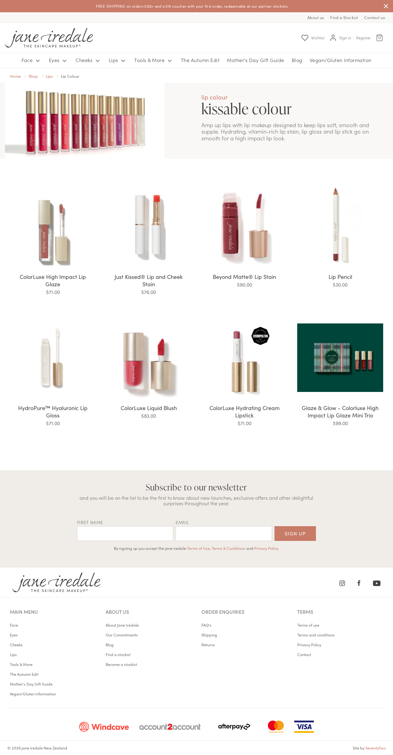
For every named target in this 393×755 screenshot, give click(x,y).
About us (315, 17)
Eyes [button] (58, 60)
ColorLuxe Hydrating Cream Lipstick (244, 411)
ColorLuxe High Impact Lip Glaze (53, 280)
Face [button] (31, 60)
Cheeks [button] (88, 60)
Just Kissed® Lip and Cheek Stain (149, 280)
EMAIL (182, 522)
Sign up (295, 533)
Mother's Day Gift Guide (255, 60)
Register (363, 38)
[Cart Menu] (379, 37)
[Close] (386, 6)
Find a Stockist (344, 17)
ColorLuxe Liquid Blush (149, 408)
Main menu (24, 611)
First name (90, 522)
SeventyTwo (375, 747)
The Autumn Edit (200, 60)
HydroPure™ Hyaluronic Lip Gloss (53, 411)
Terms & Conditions (228, 548)
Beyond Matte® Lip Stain (244, 276)
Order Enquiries (222, 611)
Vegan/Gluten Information (341, 60)
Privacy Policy (266, 548)
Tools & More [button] (153, 60)
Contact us (374, 17)
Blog (297, 60)
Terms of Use (198, 548)
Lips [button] (118, 60)
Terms (305, 611)
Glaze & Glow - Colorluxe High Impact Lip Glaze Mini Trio (340, 411)
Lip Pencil (340, 276)
